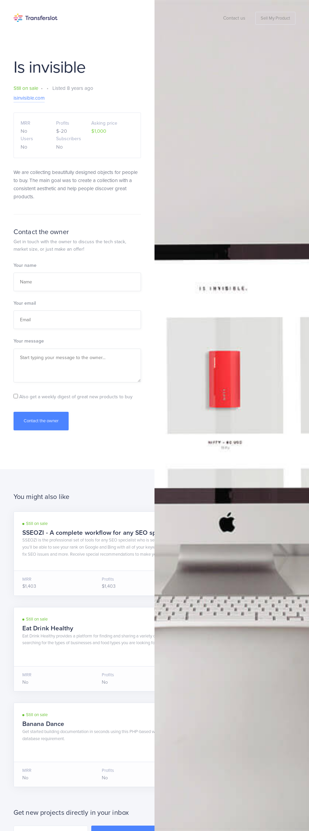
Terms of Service (58, 785)
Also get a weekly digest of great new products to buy (73, 397)
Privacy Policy (94, 785)
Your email (25, 303)
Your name (25, 265)
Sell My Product (275, 18)
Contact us (234, 18)
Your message (29, 341)
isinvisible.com (29, 98)
